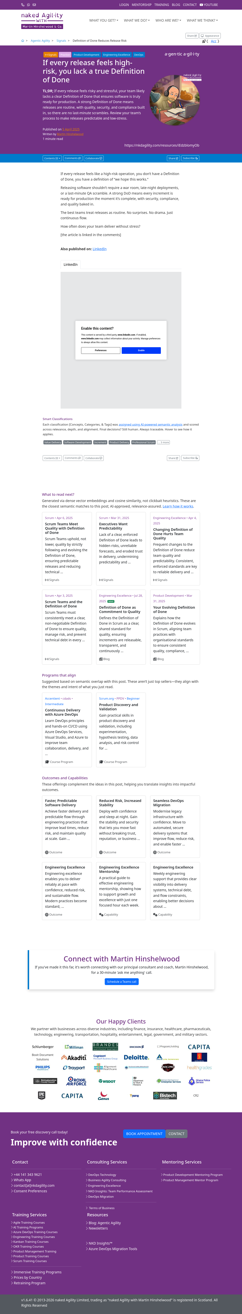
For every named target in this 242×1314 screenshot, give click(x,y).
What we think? (201, 20)
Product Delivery (119, 442)
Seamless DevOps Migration (168, 802)
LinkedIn (100, 248)
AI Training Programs (27, 1227)
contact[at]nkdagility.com (33, 1185)
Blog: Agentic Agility (103, 1222)
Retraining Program (28, 1283)
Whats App (21, 1179)
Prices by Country (26, 1277)
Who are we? (167, 20)
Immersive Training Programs (36, 1272)
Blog (176, 5)
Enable (141, 350)
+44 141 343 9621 (26, 1174)
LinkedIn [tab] (71, 264)
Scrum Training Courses (29, 1261)
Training (161, 5)
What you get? (102, 20)
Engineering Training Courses (33, 1237)
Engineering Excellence (116, 54)
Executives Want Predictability (113, 526)
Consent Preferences (29, 1191)
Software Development (77, 442)
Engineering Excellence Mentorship (119, 869)
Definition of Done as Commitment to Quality (119, 609)
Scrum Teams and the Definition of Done (63, 603)
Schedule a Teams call (121, 982)
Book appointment (144, 1133)
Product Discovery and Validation (118, 706)
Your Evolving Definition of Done (174, 609)
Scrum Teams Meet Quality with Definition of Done (65, 528)
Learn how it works (178, 506)
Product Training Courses (30, 1256)
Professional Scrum (143, 442)
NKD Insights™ (99, 1243)
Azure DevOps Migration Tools (111, 1248)
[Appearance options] (210, 35)
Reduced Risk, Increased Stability (120, 802)
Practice (65, 54)
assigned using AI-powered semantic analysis (150, 424)
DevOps (138, 54)
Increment (100, 442)
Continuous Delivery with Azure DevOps (62, 712)
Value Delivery (52, 442)
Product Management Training (33, 1251)
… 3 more (163, 442)
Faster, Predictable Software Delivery (61, 802)
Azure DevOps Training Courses (34, 1232)
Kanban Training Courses (30, 1242)
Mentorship (141, 5)
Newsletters (97, 1228)
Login (124, 5)
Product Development (86, 54)
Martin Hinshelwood (70, 134)
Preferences (101, 350)
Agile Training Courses (28, 1222)
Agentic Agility (40, 41)
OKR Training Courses (27, 1246)
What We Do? (135, 20)
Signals (61, 41)
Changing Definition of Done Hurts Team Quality (172, 533)
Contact (190, 5)
